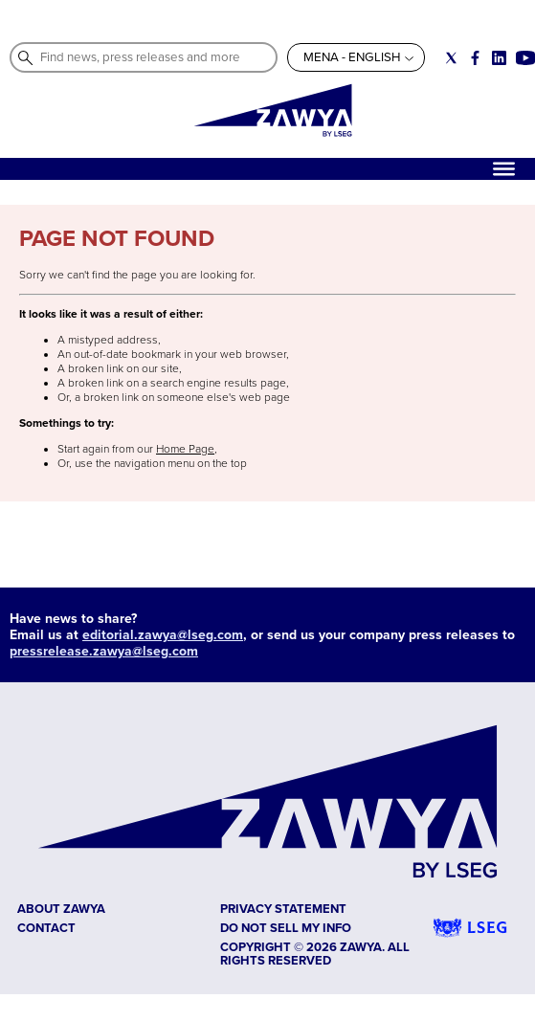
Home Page (185, 449)
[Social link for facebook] (475, 58)
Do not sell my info (285, 928)
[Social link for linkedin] (499, 58)
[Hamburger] (504, 169)
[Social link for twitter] (451, 58)
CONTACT (46, 928)
